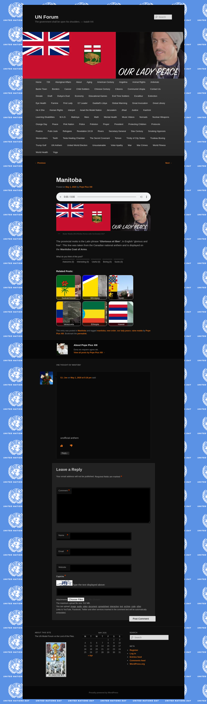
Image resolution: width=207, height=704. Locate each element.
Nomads (143, 117)
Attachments (62, 600)
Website (62, 567)
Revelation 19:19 (85, 131)
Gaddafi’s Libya (100, 103)
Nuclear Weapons (161, 117)
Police (82, 124)
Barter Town (41, 89)
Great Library (159, 103)
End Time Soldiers (120, 96)
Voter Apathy (117, 145)
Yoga (55, 152)
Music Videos (128, 117)
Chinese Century (102, 89)
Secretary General (117, 131)
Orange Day (41, 124)
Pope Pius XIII (85, 187)
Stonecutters (42, 138)
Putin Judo (53, 131)
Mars (86, 117)
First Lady (67, 103)
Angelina (123, 82)
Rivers (101, 131)
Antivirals (154, 82)
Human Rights (56, 110)
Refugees (67, 131)
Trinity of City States (135, 138)
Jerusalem (111, 110)
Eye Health (41, 103)
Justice (135, 110)
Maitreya (75, 117)
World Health (42, 152)
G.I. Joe (63, 378)
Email (63, 551)
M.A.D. (63, 117)
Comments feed (138, 660)
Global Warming (119, 103)
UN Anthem (56, 145)
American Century (105, 82)
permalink (82, 333)
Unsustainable (99, 145)
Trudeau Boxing (157, 138)
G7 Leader (82, 103)
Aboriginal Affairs (63, 82)
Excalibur (138, 96)
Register (134, 650)
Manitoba (82, 331)
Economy (79, 96)
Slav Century (137, 131)
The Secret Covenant (100, 138)
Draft (50, 96)
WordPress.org (137, 664)
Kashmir (147, 110)
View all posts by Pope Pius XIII (89, 352)
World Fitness (159, 145)
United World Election (77, 145)
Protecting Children (137, 124)
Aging (89, 82)
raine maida (137, 331)
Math (96, 117)
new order (111, 331)
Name (63, 535)
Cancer (68, 89)
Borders (56, 89)
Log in (133, 653)
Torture (118, 138)
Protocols (155, 124)
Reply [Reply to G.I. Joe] (65, 453)
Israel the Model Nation (91, 110)
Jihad (124, 110)
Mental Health (110, 117)
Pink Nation (68, 124)
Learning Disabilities (45, 117)
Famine (54, 103)
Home (38, 82)
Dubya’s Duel (63, 96)
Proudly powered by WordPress (103, 693)
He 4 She (40, 110)
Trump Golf (41, 145)
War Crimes (142, 145)
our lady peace (124, 331)
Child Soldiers (82, 89)
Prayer (106, 124)
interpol (71, 110)
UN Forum (46, 17)
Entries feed (136, 657)
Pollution (94, 124)
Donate (39, 96)
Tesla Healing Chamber (74, 138)
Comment (64, 490)
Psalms (39, 131)
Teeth (55, 138)
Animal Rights (138, 82)
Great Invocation (140, 103)
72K (48, 82)
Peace (55, 124)
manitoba (101, 331)
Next (168, 163)
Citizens (119, 89)
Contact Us (155, 89)
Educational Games (98, 96)
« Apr (90, 655)
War (130, 145)
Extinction (152, 96)
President (118, 124)
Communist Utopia (136, 89)
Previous (40, 163)
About (79, 82)
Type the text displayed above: (88, 584)
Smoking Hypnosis (157, 131)
